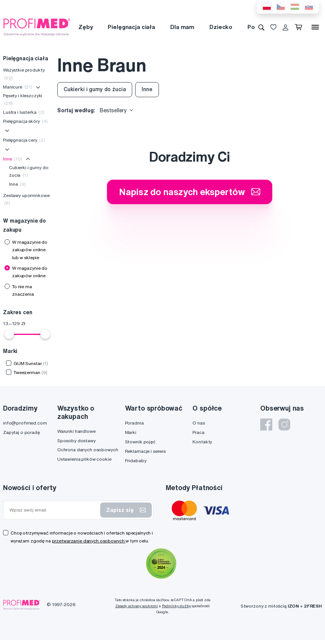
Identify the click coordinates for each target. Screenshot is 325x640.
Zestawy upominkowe (26, 199)
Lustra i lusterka (23, 112)
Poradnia (134, 422)
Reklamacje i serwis (145, 451)
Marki (130, 432)
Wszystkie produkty (23, 73)
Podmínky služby (176, 606)
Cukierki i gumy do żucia (28, 171)
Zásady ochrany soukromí (136, 606)
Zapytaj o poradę (21, 432)
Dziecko (220, 27)
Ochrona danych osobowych (87, 449)
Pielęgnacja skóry (25, 121)
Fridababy (135, 460)
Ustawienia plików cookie (84, 459)
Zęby (85, 27)
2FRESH (313, 605)
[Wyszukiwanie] (261, 27)
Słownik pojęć (140, 441)
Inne (12, 158)
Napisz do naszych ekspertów (189, 191)
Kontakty (202, 441)
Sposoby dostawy (76, 440)
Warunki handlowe (76, 431)
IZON (293, 605)
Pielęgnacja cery (24, 139)
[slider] (9, 334)
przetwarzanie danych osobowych (89, 540)
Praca (198, 432)
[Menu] (315, 27)
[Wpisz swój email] (53, 510)
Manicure (17, 86)
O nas (198, 422)
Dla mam (182, 27)
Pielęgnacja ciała (131, 27)
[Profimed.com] (37, 26)
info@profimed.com (25, 422)
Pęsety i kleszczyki (22, 99)
